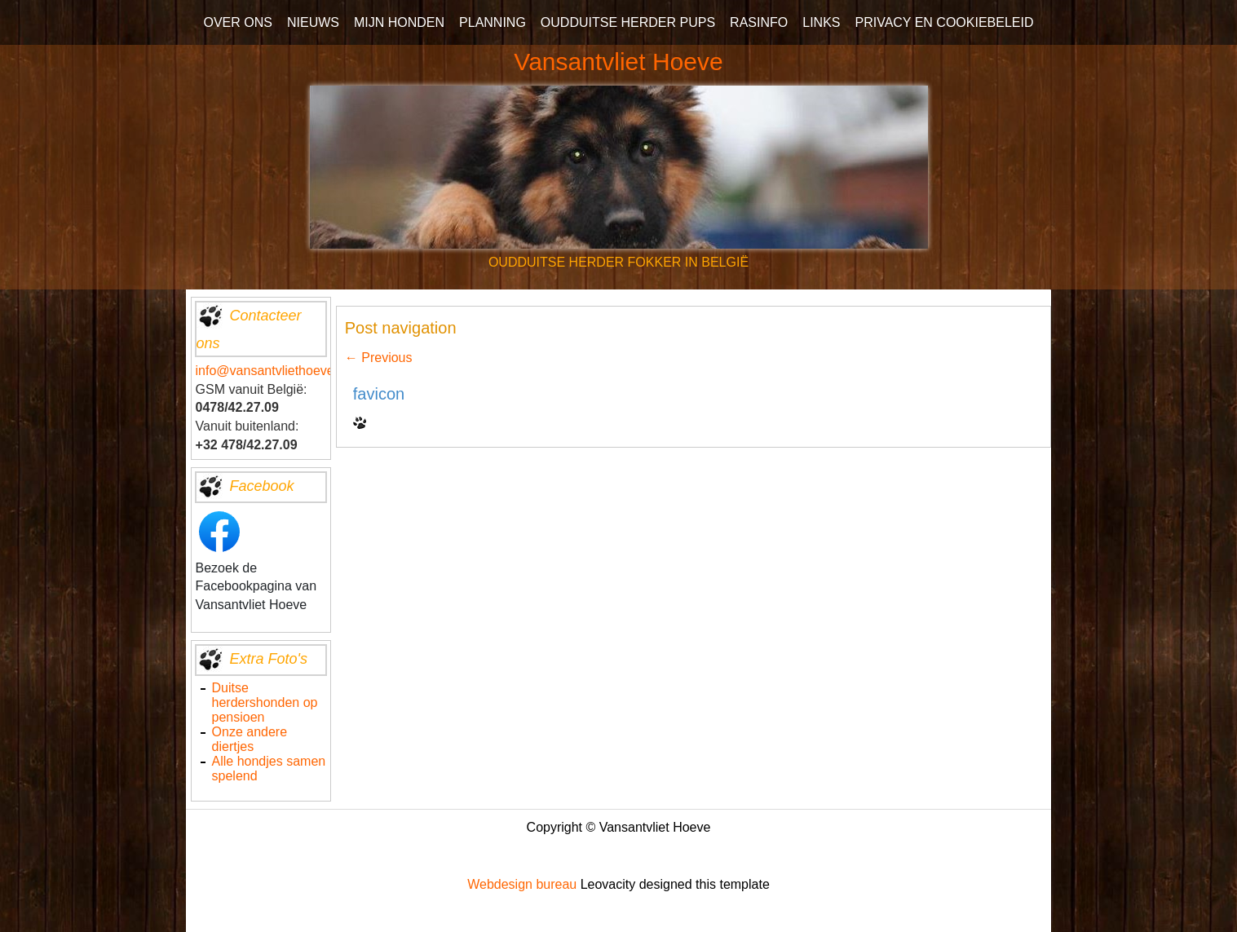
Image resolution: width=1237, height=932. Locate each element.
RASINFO (759, 22)
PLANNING (492, 22)
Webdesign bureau (522, 884)
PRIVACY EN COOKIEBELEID (944, 22)
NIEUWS (313, 22)
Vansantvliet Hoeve (618, 61)
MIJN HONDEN (399, 22)
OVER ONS (237, 22)
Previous (379, 357)
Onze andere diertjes (250, 739)
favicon (378, 394)
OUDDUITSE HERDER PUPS (628, 22)
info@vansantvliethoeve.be (274, 371)
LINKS (821, 22)
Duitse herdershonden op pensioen (265, 702)
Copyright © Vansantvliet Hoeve (619, 827)
